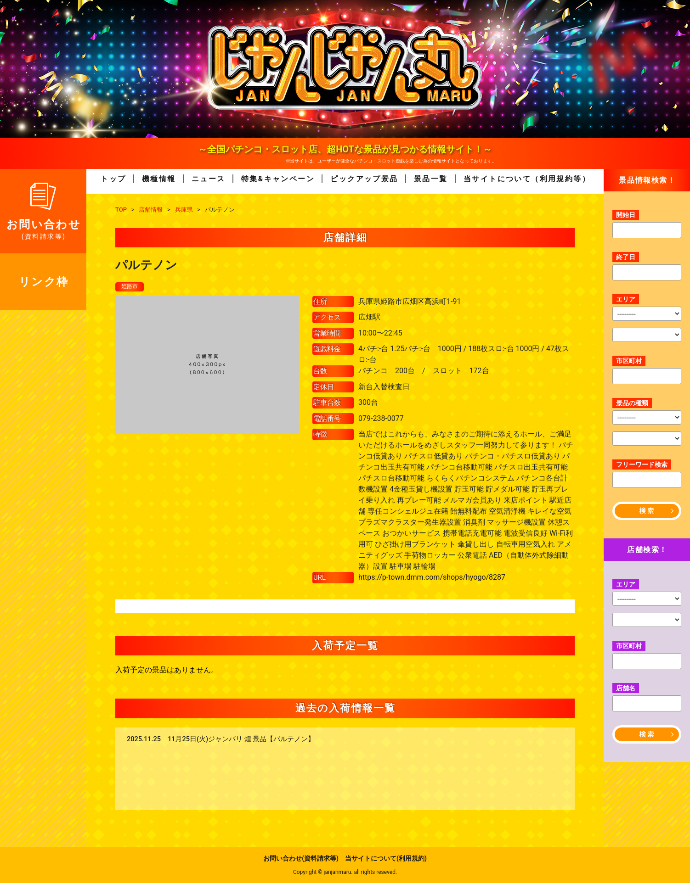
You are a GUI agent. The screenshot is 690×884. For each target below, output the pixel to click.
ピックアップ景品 (364, 178)
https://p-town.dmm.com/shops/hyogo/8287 (431, 578)
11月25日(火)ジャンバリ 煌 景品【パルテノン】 (241, 740)
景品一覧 (431, 178)
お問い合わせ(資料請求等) (301, 859)
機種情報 (159, 178)
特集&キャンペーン (278, 178)
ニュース (209, 178)
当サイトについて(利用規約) (386, 859)
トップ (113, 178)
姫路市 (131, 287)
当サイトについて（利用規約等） (527, 178)
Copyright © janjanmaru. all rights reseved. (345, 873)
